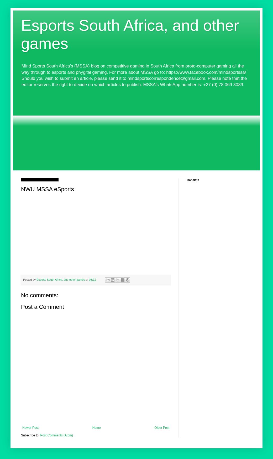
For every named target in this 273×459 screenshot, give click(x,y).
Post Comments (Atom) (56, 435)
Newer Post (30, 428)
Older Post (161, 428)
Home (96, 428)
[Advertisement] (136, 131)
